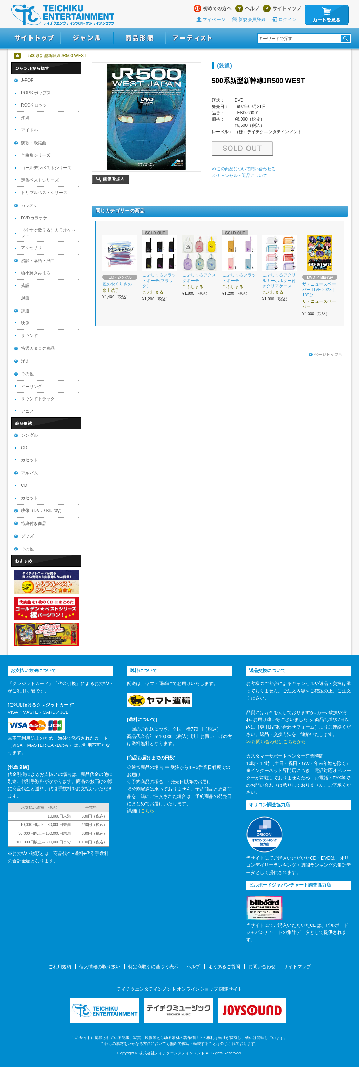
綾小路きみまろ (35, 273)
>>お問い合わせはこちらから (276, 741)
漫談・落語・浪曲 (38, 260)
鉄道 (25, 310)
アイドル (29, 130)
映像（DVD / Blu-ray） (42, 510)
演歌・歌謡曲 (33, 143)
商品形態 (139, 38)
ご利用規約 (59, 966)
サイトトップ (34, 38)
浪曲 (25, 297)
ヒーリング (31, 386)
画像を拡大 (110, 179)
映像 (25, 323)
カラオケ (29, 205)
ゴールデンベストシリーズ (46, 167)
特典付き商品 (33, 523)
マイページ (214, 19)
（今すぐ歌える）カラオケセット (48, 233)
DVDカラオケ (34, 218)
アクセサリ (31, 247)
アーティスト (192, 38)
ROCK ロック (34, 105)
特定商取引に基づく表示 (153, 966)
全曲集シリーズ (35, 155)
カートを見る (327, 15)
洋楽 (25, 361)
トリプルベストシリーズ (44, 192)
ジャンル (87, 38)
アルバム (29, 473)
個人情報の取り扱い (99, 966)
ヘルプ (247, 8)
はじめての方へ (213, 8)
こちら (147, 810)
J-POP (27, 80)
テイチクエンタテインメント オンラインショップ (62, 14)
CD (24, 447)
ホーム (17, 56)
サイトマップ (282, 8)
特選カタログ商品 (38, 348)
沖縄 (25, 117)
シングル (29, 435)
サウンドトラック (38, 398)
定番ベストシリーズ (40, 180)
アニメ (27, 411)
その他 (27, 373)
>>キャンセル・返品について (239, 175)
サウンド (29, 335)
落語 (25, 285)
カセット (29, 460)
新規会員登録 (252, 19)
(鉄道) (224, 65)
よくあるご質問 (224, 966)
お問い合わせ (262, 966)
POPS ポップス (36, 92)
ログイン (287, 19)
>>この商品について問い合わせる (244, 168)
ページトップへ (326, 355)
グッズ (27, 536)
